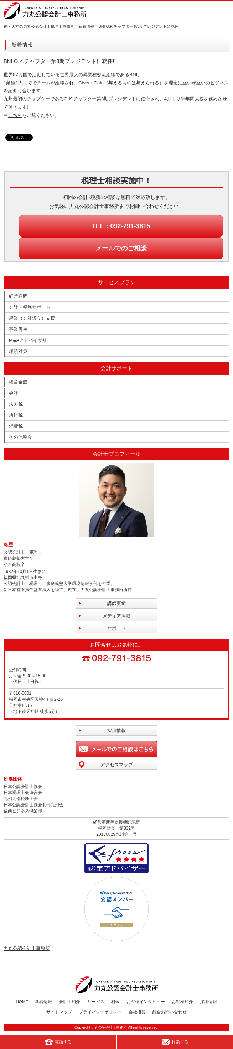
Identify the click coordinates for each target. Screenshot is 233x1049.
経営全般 (18, 382)
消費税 (16, 426)
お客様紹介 (182, 1002)
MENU (225, 10)
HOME (22, 1002)
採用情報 (116, 730)
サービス (95, 1002)
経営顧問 (18, 296)
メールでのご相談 (121, 248)
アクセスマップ (116, 764)
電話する (58, 1042)
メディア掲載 (116, 616)
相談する (175, 1042)
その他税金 (20, 437)
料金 (115, 1002)
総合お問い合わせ (169, 1012)
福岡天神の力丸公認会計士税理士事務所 (39, 26)
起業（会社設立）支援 (32, 318)
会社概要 (137, 1012)
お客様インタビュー (145, 1002)
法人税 (16, 404)
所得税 (16, 415)
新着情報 (86, 26)
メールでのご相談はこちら (116, 749)
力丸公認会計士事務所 (27, 948)
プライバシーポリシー (100, 1012)
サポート (116, 628)
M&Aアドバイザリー (30, 340)
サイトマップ (59, 1012)
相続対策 (18, 351)
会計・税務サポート (30, 307)
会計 (13, 393)
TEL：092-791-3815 (121, 226)
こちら (15, 115)
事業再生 (18, 329)
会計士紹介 (69, 1002)
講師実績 (116, 603)
